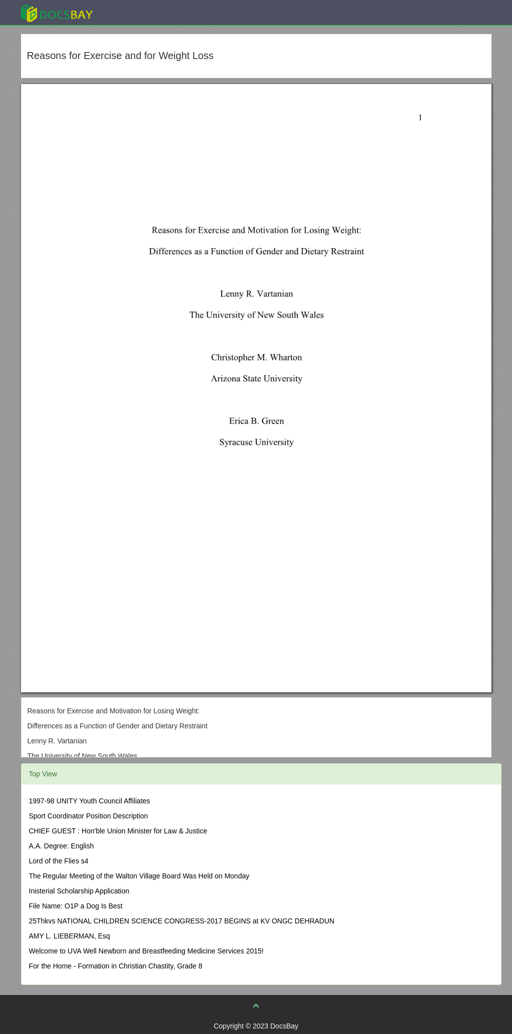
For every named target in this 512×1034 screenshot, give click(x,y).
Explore (132, 12)
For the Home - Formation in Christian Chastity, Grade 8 (116, 966)
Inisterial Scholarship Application (79, 891)
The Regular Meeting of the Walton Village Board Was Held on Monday (139, 876)
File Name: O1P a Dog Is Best (76, 906)
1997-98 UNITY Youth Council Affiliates (89, 801)
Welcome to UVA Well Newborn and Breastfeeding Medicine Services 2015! (146, 951)
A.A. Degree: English (61, 846)
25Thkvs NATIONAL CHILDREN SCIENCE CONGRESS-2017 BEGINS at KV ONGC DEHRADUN (182, 921)
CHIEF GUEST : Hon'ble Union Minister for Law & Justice (118, 831)
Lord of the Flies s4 (59, 861)
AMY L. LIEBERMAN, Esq (69, 936)
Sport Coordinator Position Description (88, 816)
